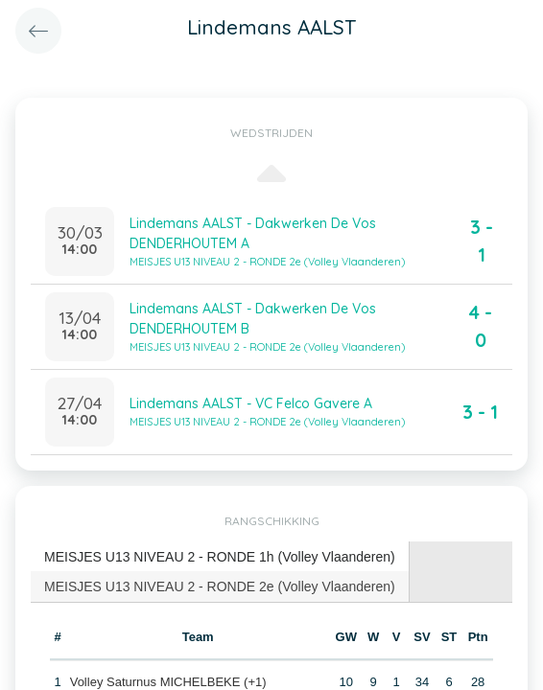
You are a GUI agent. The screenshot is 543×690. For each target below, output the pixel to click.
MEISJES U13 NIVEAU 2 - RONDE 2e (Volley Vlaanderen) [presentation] (219, 586)
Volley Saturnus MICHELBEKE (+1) (168, 682)
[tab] (220, 557)
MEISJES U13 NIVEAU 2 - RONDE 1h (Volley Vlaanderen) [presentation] (219, 556)
